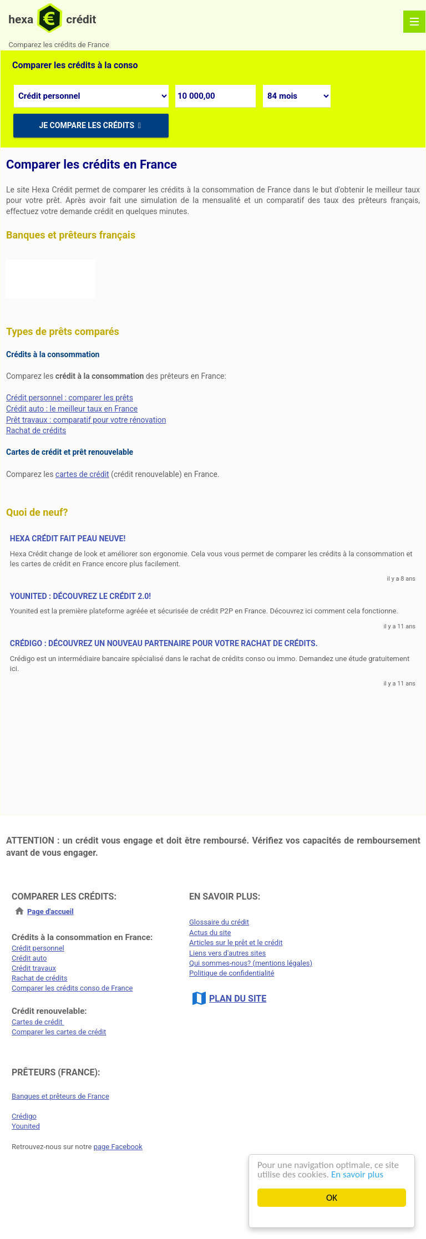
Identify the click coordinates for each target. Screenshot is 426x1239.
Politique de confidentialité (231, 973)
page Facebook (118, 1146)
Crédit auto (29, 958)
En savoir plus (357, 1174)
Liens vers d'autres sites (227, 953)
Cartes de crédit (38, 1022)
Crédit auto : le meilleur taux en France (72, 408)
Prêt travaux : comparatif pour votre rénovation (86, 419)
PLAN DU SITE (237, 998)
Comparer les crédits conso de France (72, 988)
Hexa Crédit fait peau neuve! (68, 539)
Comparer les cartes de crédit (59, 1032)
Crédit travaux (34, 968)
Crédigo (24, 1116)
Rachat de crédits (36, 430)
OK (331, 1198)
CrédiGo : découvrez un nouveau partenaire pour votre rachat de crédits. (164, 643)
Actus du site (210, 932)
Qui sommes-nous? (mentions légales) (250, 963)
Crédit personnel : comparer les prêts (69, 397)
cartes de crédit (82, 474)
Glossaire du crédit (219, 922)
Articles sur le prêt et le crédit (236, 942)
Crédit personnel (38, 948)
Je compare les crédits (91, 125)
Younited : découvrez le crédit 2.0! (80, 596)
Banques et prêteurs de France (60, 1096)
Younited (26, 1126)
